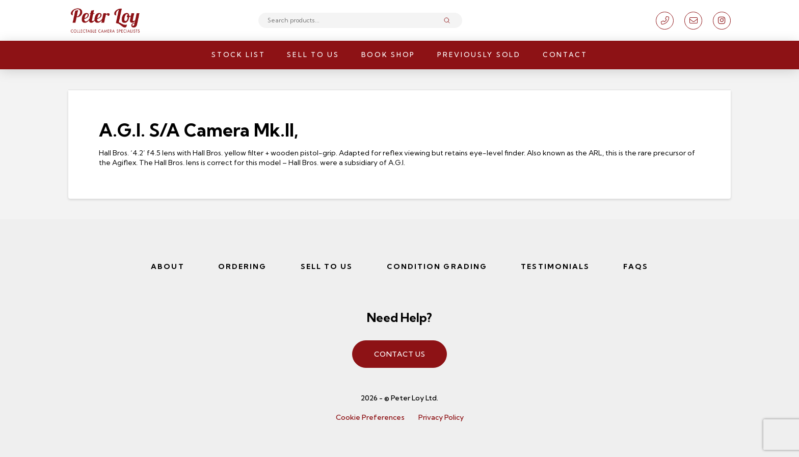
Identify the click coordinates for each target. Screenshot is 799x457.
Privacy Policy (441, 417)
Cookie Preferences (370, 417)
